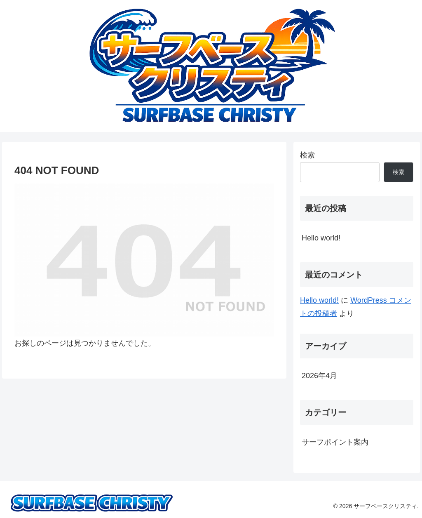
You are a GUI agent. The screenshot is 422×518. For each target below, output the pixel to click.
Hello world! (321, 238)
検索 (307, 155)
